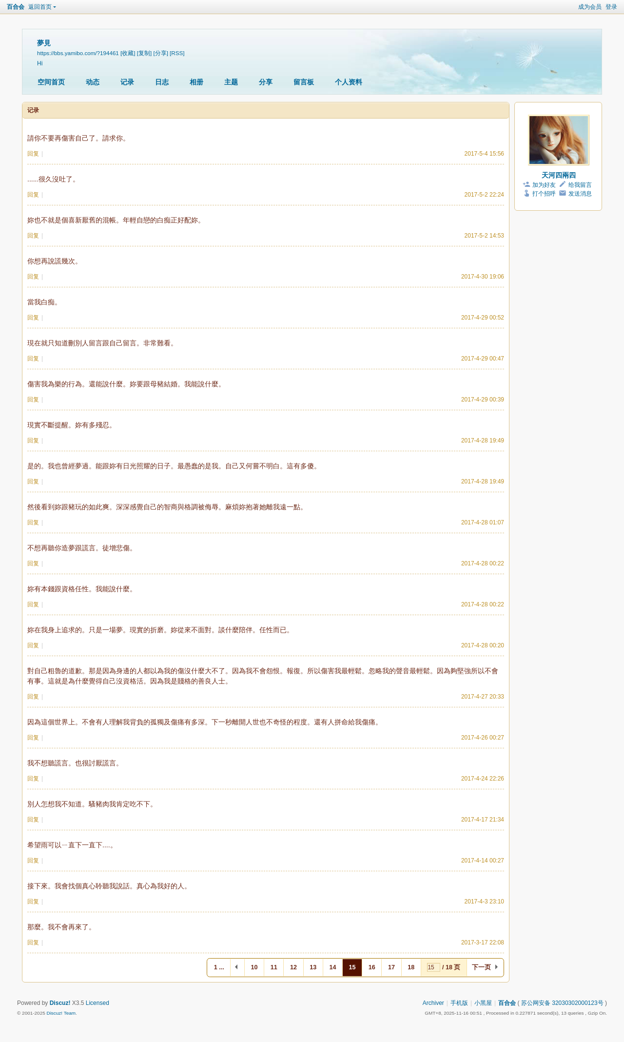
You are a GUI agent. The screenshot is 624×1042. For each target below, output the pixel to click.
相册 (196, 82)
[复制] (144, 53)
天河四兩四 (559, 175)
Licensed (97, 1003)
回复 (33, 153)
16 (372, 967)
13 (313, 967)
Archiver (433, 1003)
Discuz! (60, 1003)
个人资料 (348, 82)
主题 (231, 82)
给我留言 (580, 184)
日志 (162, 82)
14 (332, 967)
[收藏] (127, 53)
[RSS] (177, 53)
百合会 (15, 6)
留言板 (303, 82)
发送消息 (580, 193)
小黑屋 (483, 1003)
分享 (266, 82)
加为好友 (544, 184)
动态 (92, 82)
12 (293, 967)
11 (274, 967)
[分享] (160, 53)
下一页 (481, 967)
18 (411, 967)
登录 (611, 6)
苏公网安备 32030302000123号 (562, 1003)
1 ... (219, 967)
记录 (127, 82)
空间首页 (51, 82)
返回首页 (40, 6)
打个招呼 (544, 193)
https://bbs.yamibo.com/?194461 (78, 53)
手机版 (459, 1003)
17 (391, 967)
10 (254, 967)
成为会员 (590, 6)
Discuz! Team (61, 1013)
